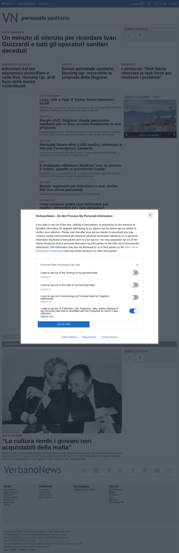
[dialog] (89, 276)
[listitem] (89, 265)
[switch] (134, 272)
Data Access (89, 337)
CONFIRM (63, 324)
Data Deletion (69, 337)
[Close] (151, 216)
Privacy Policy (109, 337)
